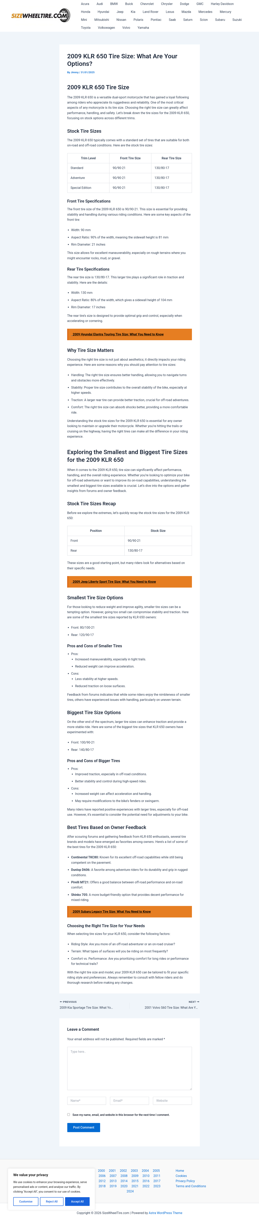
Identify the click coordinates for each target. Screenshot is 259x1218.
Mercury (201, 12)
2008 (109, 1176)
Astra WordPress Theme (165, 1208)
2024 (145, 1186)
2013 (160, 1176)
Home (180, 1171)
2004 (138, 1171)
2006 (159, 1171)
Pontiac (118, 20)
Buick (125, 4)
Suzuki (193, 20)
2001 (108, 1171)
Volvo (84, 28)
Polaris (101, 20)
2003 (128, 1171)
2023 (135, 1186)
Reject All (52, 1201)
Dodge (177, 4)
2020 (160, 1181)
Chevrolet (142, 4)
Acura (85, 4)
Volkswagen (229, 20)
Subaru (178, 20)
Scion (163, 20)
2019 (150, 1181)
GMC (192, 4)
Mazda (164, 12)
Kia (114, 12)
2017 (129, 1181)
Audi (98, 4)
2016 (119, 1181)
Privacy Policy (185, 1181)
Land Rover (130, 12)
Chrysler (161, 4)
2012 (150, 1176)
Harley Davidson (213, 4)
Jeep (101, 12)
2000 (98, 1171)
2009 (119, 1176)
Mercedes (182, 12)
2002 (118, 1171)
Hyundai (86, 12)
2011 (139, 1176)
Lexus (148, 12)
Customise (25, 1201)
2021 (115, 1186)
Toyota (209, 20)
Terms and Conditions (191, 1186)
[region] (51, 1189)
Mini (216, 12)
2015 (109, 1181)
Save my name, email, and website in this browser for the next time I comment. (121, 1114)
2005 (149, 1171)
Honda (235, 4)
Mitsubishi (232, 12)
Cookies (181, 1176)
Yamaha (100, 28)
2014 (98, 1181)
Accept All (77, 1201)
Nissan (85, 20)
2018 (139, 1181)
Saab (133, 20)
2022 (125, 1186)
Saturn (147, 20)
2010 (129, 1176)
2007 (98, 1176)
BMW (111, 4)
